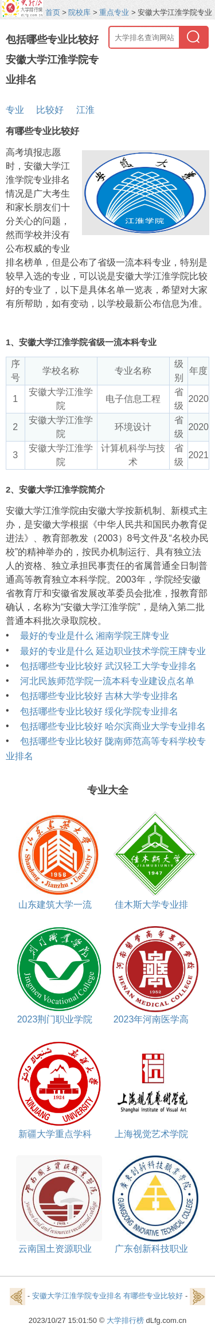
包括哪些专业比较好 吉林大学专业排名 (99, 696)
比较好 (50, 110)
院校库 (79, 12)
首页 (52, 12)
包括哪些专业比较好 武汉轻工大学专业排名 (108, 666)
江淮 (85, 110)
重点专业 (114, 12)
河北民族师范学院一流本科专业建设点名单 (107, 681)
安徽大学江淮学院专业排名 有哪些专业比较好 (107, 1296)
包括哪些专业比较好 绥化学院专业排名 (99, 711)
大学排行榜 (125, 1320)
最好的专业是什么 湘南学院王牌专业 (94, 636)
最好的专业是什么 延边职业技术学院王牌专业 (113, 651)
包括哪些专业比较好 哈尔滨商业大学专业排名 (113, 726)
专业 (15, 110)
